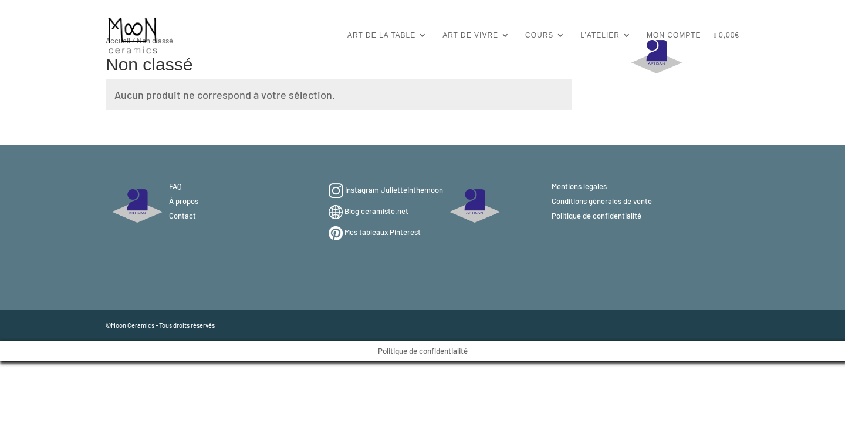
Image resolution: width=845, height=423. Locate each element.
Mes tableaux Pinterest (382, 232)
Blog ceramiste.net (376, 211)
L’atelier (600, 35)
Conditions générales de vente (602, 201)
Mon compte (674, 35)
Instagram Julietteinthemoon (394, 189)
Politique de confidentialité (596, 215)
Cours (539, 35)
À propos (183, 201)
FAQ (175, 186)
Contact (182, 215)
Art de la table (381, 35)
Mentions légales (579, 186)
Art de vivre (470, 35)
